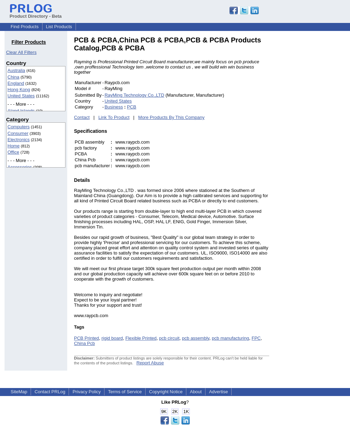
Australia (16, 70)
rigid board (112, 338)
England (16, 83)
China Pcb (84, 343)
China (14, 77)
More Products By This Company (171, 117)
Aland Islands (21, 110)
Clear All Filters (21, 52)
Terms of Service (125, 391)
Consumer (18, 133)
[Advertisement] (316, 140)
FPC (256, 338)
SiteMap (19, 391)
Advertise (218, 391)
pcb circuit (169, 338)
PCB (132, 107)
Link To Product (113, 117)
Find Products (25, 26)
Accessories (20, 167)
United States (21, 95)
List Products (59, 26)
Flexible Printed (141, 338)
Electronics (19, 139)
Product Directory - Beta (36, 13)
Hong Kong (19, 89)
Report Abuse (150, 362)
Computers (19, 126)
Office (14, 152)
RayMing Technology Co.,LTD (134, 95)
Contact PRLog (49, 391)
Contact (82, 117)
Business (113, 107)
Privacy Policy (86, 391)
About (196, 391)
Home (14, 145)
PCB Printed (86, 338)
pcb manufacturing (230, 338)
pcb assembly (196, 338)
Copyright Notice (165, 391)
